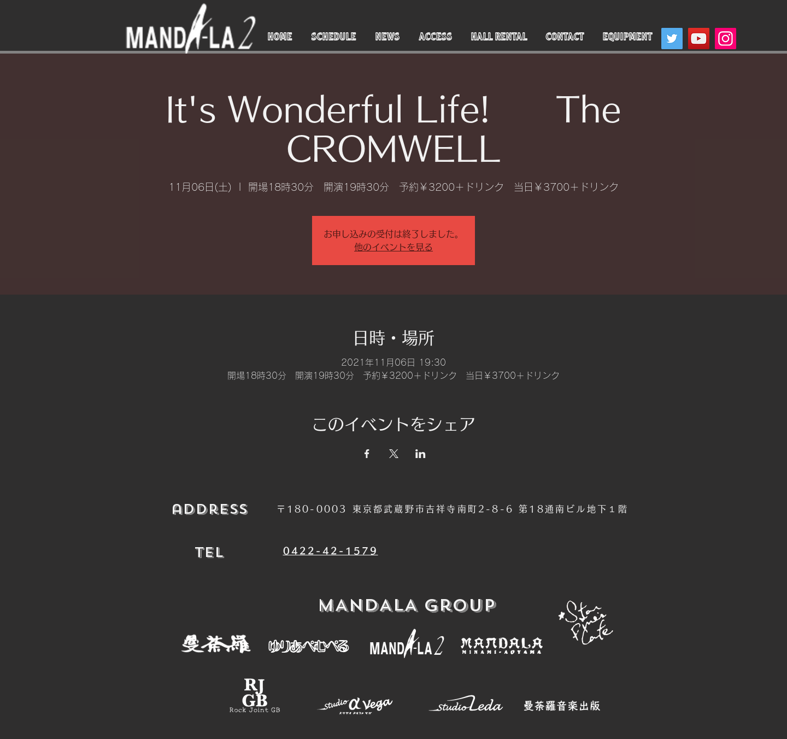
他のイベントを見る (393, 247)
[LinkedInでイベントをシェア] (420, 453)
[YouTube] (698, 38)
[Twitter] (672, 38)
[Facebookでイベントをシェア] (367, 453)
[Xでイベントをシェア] (394, 453)
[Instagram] (725, 38)
